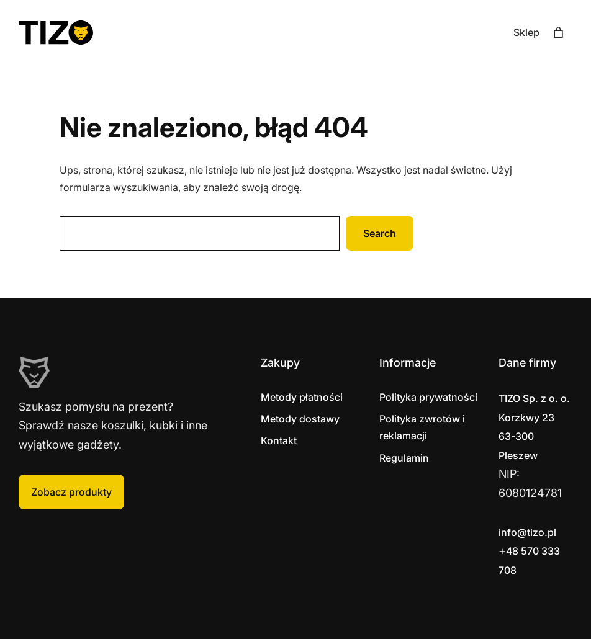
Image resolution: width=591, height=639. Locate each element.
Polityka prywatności (428, 397)
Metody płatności (302, 397)
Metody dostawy (300, 419)
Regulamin (404, 458)
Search (379, 233)
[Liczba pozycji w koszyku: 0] (558, 33)
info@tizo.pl (527, 532)
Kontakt (279, 440)
